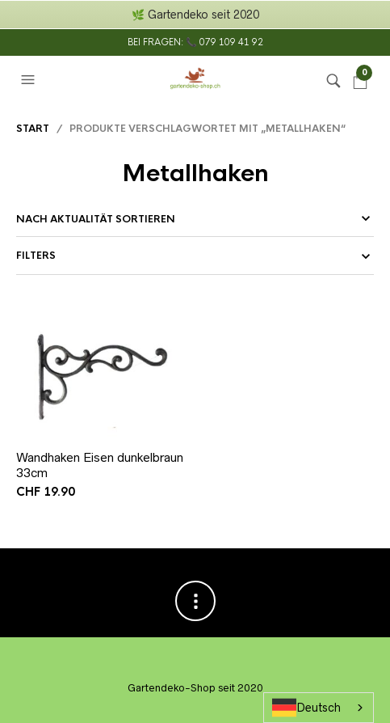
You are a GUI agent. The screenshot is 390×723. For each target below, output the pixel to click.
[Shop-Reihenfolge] (195, 219)
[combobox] (318, 707)
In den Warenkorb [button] (174, 425)
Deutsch (306, 708)
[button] (30, 80)
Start (32, 128)
